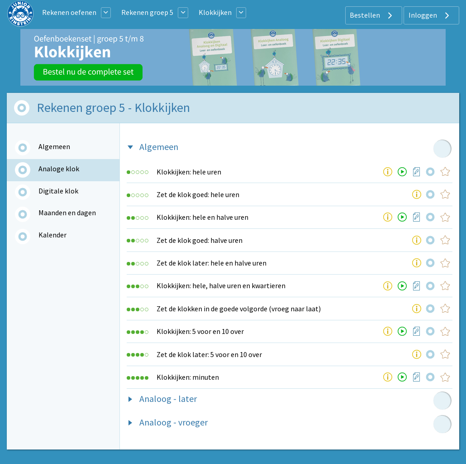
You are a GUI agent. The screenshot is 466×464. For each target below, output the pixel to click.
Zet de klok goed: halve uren (200, 240)
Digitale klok (58, 190)
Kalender (52, 234)
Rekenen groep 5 (147, 12)
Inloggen (430, 15)
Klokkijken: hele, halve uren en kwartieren (221, 285)
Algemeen (54, 146)
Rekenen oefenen (69, 12)
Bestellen (372, 15)
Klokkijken (215, 12)
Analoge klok (58, 168)
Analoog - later (168, 398)
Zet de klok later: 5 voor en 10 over (209, 354)
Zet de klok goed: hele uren (198, 194)
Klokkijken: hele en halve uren (202, 217)
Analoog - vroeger (173, 422)
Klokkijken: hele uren (189, 171)
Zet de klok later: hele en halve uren (211, 262)
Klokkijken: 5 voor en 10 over (200, 331)
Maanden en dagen (67, 212)
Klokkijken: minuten (188, 377)
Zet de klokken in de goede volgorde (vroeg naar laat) (239, 308)
